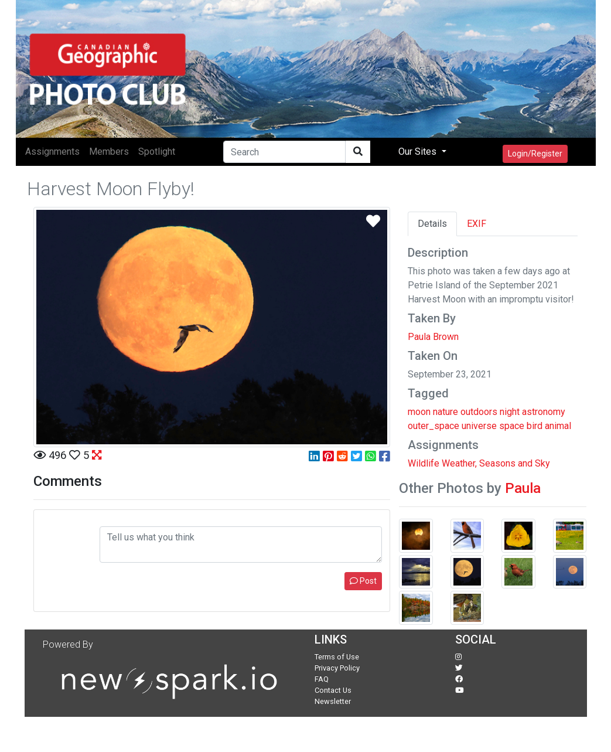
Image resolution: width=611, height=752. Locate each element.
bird (534, 425)
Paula (523, 488)
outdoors (478, 411)
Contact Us (333, 690)
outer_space (433, 425)
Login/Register (535, 153)
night (510, 411)
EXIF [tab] (476, 223)
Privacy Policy (337, 667)
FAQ (322, 679)
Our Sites (418, 151)
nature (445, 411)
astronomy (543, 411)
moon (419, 411)
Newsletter (333, 701)
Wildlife (423, 463)
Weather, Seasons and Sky (496, 463)
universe (479, 425)
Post (363, 581)
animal (558, 425)
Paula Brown (433, 336)
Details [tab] (432, 223)
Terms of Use (337, 656)
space (511, 425)
